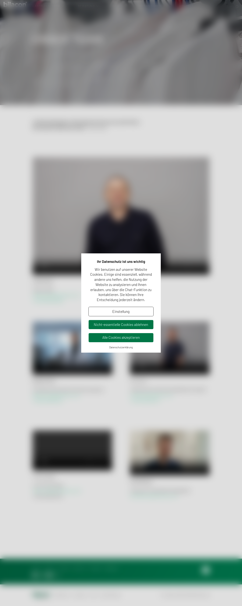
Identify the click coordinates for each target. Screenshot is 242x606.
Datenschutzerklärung (121, 347)
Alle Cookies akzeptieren (121, 337)
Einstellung (121, 311)
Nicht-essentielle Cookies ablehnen (121, 324)
